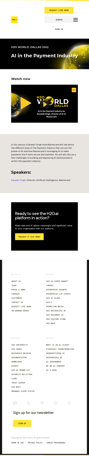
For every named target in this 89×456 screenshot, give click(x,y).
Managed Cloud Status (23, 391)
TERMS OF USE (17, 443)
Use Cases (17, 349)
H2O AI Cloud (53, 298)
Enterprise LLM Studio (58, 294)
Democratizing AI (55, 353)
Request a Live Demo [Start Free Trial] (29, 236)
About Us (16, 281)
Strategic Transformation (60, 349)
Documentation (19, 357)
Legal (14, 378)
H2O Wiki (16, 387)
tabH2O (49, 285)
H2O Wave (50, 323)
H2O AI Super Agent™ (57, 281)
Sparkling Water (55, 306)
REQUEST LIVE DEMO (59, 10)
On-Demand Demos (20, 311)
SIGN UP (22, 423)
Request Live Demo (21, 306)
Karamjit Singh (18, 180)
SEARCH (59, 20)
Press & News (18, 289)
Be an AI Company (55, 366)
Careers (16, 294)
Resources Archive (21, 353)
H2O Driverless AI (56, 311)
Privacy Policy (35, 443)
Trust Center (18, 383)
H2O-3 (49, 302)
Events (15, 366)
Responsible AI (54, 357)
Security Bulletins (22, 374)
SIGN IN (59, 29)
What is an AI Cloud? (57, 345)
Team (14, 285)
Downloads (17, 362)
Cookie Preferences (55, 443)
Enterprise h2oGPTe (56, 289)
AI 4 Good (51, 370)
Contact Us (17, 302)
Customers (17, 298)
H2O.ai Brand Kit (21, 370)
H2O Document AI (55, 315)
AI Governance (53, 362)
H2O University (20, 345)
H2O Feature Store (56, 319)
